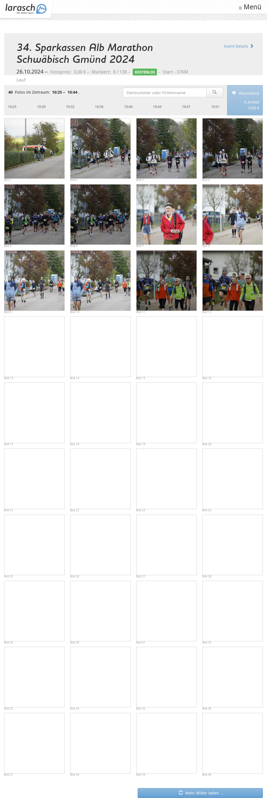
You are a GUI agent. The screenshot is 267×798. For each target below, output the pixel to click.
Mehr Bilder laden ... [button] (201, 793)
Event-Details (239, 46)
